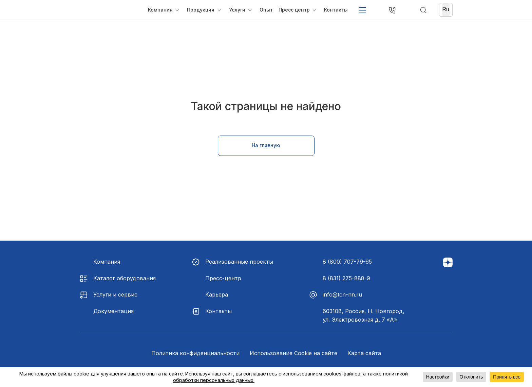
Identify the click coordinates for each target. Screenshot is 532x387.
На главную (266, 145)
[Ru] (446, 9)
